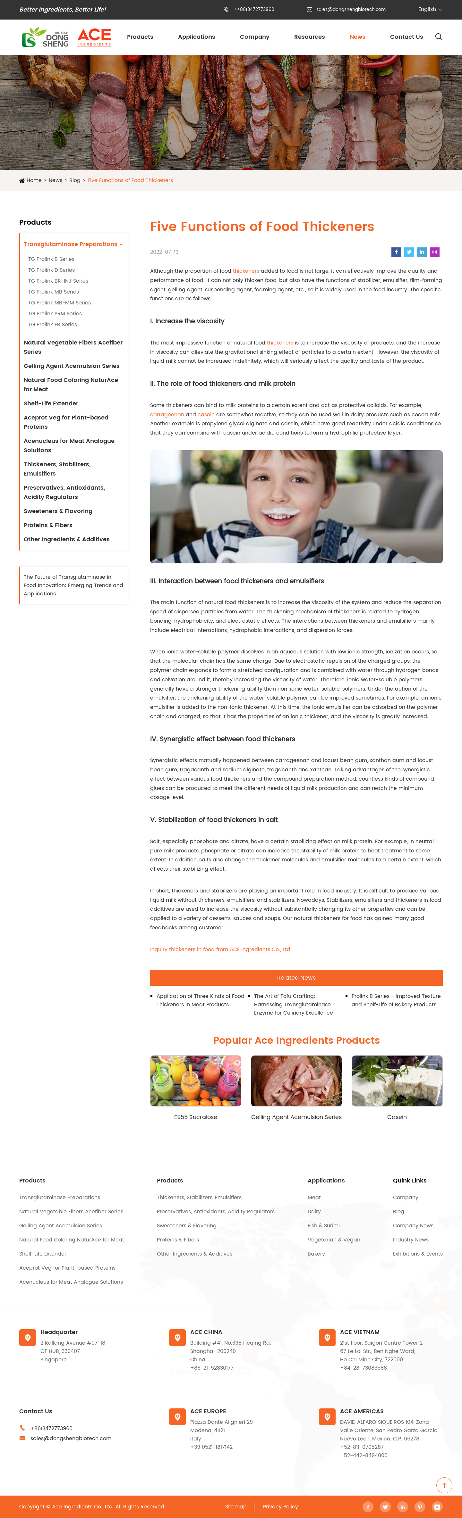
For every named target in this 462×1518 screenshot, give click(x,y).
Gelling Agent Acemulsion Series (72, 366)
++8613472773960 (254, 9)
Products (140, 37)
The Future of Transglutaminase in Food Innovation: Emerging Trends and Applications (73, 585)
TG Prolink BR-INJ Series (58, 281)
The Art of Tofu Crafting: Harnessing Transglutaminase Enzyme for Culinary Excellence (293, 1004)
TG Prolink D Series (51, 270)
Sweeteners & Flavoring (58, 511)
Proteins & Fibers (48, 525)
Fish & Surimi (324, 1226)
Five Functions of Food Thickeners (130, 180)
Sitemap (236, 1507)
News (357, 37)
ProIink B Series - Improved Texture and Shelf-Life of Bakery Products (396, 1000)
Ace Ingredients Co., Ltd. (83, 1507)
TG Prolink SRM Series (55, 314)
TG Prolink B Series (51, 259)
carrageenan (167, 415)
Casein (397, 1117)
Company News (413, 1226)
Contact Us (406, 37)
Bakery (316, 1254)
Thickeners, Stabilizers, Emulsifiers (57, 469)
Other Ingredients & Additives (67, 539)
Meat (314, 1197)
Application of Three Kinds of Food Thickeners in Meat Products (200, 1000)
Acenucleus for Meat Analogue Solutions (69, 445)
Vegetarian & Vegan (334, 1240)
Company (255, 37)
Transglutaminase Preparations (70, 244)
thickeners (246, 271)
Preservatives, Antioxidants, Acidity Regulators (64, 492)
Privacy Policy (280, 1507)
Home (34, 180)
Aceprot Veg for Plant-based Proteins (66, 422)
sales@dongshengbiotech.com (351, 9)
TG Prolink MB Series (53, 292)
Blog (75, 180)
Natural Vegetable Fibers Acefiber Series (73, 347)
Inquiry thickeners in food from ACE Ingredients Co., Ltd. (221, 949)
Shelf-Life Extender (51, 403)
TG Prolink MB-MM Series (59, 303)
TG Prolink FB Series (52, 324)
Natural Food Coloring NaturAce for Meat (71, 385)
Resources (309, 37)
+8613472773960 (51, 1428)
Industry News (411, 1240)
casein (206, 415)
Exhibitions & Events (418, 1254)
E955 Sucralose (195, 1117)
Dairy (314, 1211)
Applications (196, 37)
